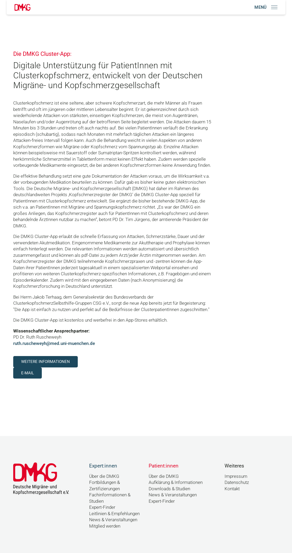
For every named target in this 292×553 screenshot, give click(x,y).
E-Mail (27, 373)
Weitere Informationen (45, 361)
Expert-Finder (102, 507)
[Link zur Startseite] (22, 7)
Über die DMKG (104, 476)
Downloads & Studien (169, 488)
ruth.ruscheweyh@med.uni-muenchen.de (54, 343)
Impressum (236, 476)
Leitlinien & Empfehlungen (114, 513)
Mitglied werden (104, 526)
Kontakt (232, 488)
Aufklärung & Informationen (176, 482)
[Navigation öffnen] (265, 7)
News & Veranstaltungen (113, 519)
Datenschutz (237, 482)
